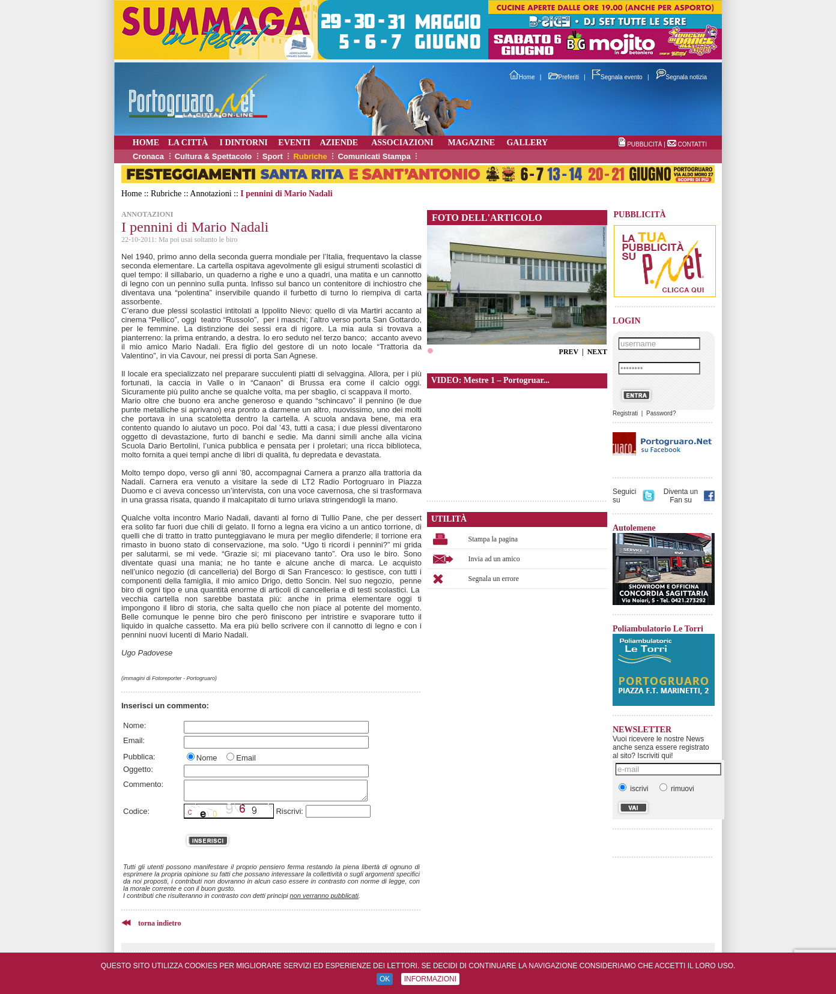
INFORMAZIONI (430, 979)
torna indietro (159, 923)
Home (522, 77)
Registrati (625, 413)
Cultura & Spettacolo (213, 156)
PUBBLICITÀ (644, 144)
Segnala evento (617, 77)
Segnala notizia (681, 77)
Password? (661, 413)
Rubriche (310, 156)
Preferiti (563, 77)
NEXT (597, 352)
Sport (272, 156)
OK (385, 979)
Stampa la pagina (493, 539)
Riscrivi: (289, 811)
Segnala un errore (493, 578)
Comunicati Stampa (374, 156)
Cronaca (148, 156)
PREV (568, 352)
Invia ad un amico (494, 559)
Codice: (136, 811)
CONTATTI (692, 144)
